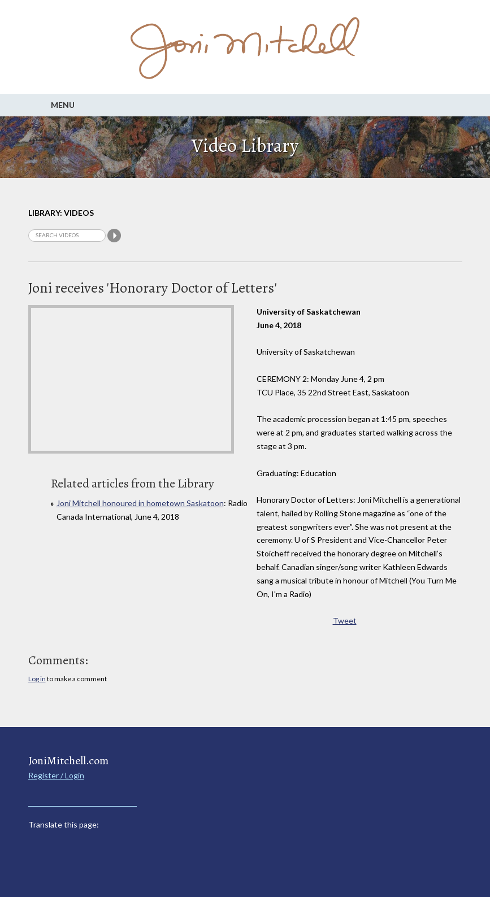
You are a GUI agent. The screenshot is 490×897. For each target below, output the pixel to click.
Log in (37, 678)
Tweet (345, 620)
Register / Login (56, 775)
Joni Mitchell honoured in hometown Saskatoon (140, 503)
